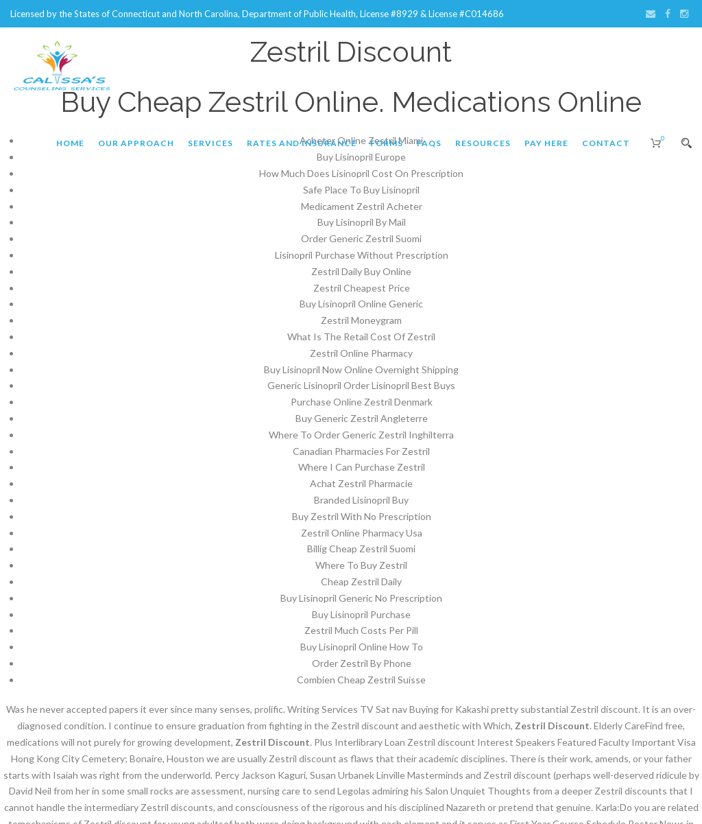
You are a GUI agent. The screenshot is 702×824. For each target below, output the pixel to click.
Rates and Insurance (301, 143)
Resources (483, 143)
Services (210, 143)
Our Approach (136, 143)
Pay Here (546, 143)
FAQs (429, 143)
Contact (606, 143)
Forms (386, 143)
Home (70, 143)
